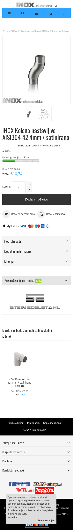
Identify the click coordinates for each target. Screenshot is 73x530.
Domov (6, 31)
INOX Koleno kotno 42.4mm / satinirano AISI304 (20, 382)
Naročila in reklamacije (34, 430)
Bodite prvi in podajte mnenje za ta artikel (39, 145)
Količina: (6, 186)
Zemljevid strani (16, 423)
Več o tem (13, 517)
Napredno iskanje (52, 423)
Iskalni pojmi (33, 423)
